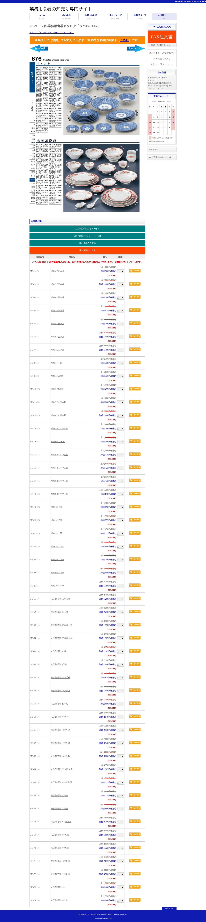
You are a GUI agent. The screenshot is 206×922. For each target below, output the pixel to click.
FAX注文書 (162, 36)
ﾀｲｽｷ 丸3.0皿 (56, 507)
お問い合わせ (91, 17)
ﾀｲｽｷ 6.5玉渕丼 (57, 337)
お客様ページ (140, 17)
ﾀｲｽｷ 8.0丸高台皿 (58, 415)
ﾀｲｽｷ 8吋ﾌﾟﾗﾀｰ (57, 560)
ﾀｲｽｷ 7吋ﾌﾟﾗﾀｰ (57, 546)
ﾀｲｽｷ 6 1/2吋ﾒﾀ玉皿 (59, 455)
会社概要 (66, 17)
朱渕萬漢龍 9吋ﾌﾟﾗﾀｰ (60, 717)
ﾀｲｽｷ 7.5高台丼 (57, 284)
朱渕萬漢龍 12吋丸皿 (60, 874)
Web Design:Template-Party (103, 918)
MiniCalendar (153, 141)
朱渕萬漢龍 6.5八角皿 (60, 691)
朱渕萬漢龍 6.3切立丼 (60, 599)
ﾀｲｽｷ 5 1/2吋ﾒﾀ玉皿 (59, 428)
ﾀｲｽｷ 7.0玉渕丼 (57, 350)
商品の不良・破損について (161, 53)
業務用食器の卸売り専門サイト (60, 8)
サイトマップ (115, 17)
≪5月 (154, 101)
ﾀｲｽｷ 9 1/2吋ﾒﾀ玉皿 (59, 494)
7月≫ (169, 101)
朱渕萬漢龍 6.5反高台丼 (61, 625)
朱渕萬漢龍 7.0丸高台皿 (61, 769)
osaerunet (161, 141)
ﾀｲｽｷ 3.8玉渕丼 (57, 310)
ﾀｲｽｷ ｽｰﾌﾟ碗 (56, 363)
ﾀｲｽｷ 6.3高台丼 (57, 297)
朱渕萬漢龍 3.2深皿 (59, 795)
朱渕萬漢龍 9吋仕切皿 (61, 822)
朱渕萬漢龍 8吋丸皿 (60, 835)
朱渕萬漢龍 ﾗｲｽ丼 (59, 664)
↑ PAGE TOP (169, 908)
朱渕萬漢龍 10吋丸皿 (60, 861)
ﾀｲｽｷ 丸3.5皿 (56, 520)
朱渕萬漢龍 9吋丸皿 (60, 848)
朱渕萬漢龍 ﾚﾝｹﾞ (58, 887)
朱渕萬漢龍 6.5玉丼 (59, 612)
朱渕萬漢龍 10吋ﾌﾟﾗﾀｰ (61, 730)
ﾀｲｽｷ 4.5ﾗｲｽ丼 (57, 376)
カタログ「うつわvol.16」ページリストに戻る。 (51, 33)
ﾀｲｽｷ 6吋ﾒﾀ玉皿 (58, 442)
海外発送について (162, 59)
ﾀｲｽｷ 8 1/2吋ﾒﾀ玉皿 (59, 481)
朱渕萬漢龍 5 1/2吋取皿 (61, 782)
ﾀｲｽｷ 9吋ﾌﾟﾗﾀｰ (57, 573)
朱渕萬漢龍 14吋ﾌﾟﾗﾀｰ (61, 756)
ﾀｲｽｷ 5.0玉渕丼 (57, 324)
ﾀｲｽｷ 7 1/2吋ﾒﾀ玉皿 (59, 468)
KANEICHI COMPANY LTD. (101, 914)
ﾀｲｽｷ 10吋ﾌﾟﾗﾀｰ (58, 586)
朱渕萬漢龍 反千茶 (59, 704)
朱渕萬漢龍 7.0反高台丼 (61, 638)
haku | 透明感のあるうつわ (160, 157)
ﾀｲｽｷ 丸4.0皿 (56, 533)
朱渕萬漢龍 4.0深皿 (59, 809)
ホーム (42, 17)
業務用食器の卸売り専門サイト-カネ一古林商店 (190, 1)
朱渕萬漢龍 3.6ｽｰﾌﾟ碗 (60, 677)
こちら (124, 40)
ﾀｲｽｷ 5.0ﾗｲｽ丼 (57, 389)
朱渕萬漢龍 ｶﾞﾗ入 (59, 651)
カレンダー (153, 149)
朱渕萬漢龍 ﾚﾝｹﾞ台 (59, 900)
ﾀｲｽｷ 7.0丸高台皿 (58, 402)
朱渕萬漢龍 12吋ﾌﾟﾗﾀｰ (61, 743)
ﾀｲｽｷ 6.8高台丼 (57, 271)
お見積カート (164, 17)
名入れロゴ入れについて (161, 64)
